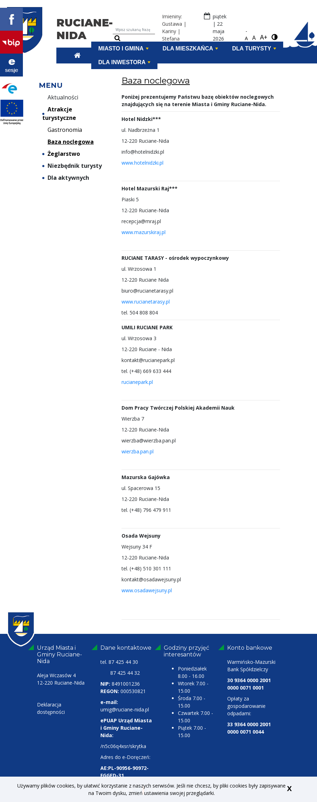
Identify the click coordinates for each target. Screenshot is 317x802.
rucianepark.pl (137, 382)
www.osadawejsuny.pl (147, 590)
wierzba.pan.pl (138, 451)
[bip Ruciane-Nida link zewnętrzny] (11, 41)
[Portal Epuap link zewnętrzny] (11, 87)
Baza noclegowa (68, 142)
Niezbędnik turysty (72, 166)
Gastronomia (62, 130)
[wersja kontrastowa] (274, 37)
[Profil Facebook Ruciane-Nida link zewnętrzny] (11, 18)
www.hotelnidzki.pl (142, 162)
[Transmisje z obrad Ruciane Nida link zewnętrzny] (11, 64)
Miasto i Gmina (123, 48)
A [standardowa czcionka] (254, 38)
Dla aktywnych (65, 178)
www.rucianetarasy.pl (146, 301)
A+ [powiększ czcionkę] (263, 37)
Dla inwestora (124, 62)
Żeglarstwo (61, 154)
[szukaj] (117, 38)
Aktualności (60, 97)
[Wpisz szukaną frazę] (134, 29)
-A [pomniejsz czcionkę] (246, 34)
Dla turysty (254, 48)
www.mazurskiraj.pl (144, 232)
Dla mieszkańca (190, 48)
